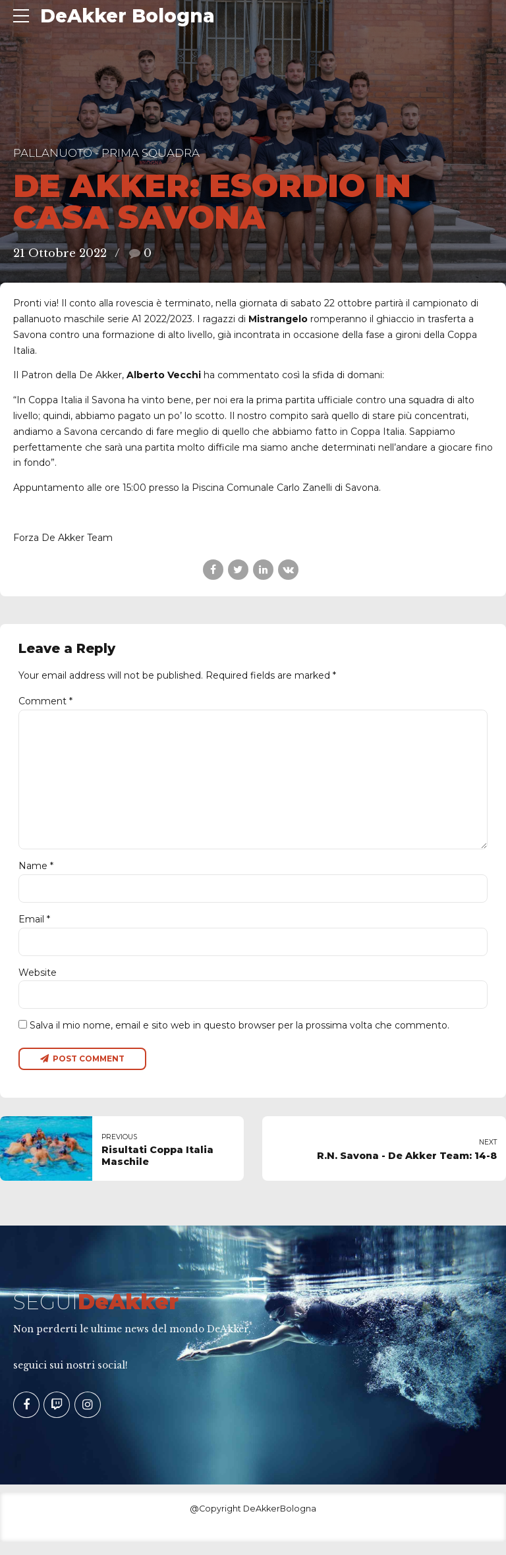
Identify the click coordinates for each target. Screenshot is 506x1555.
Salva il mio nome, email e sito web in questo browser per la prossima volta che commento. (239, 1038)
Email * (34, 929)
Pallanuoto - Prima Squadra (106, 152)
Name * (35, 875)
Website (37, 984)
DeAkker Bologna (127, 16)
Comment (45, 701)
